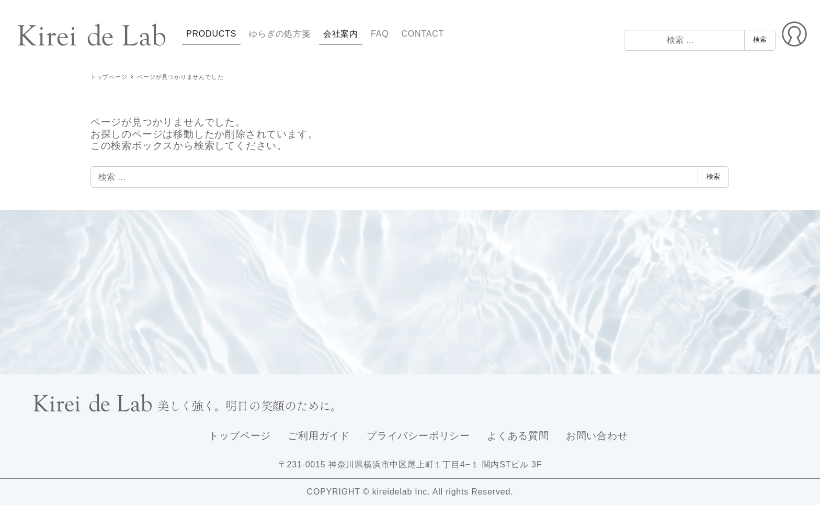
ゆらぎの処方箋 (280, 33)
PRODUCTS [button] (211, 33)
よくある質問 (518, 435)
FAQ (380, 33)
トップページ (240, 435)
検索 (760, 39)
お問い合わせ (597, 435)
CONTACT (422, 33)
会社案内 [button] (340, 33)
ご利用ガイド (319, 435)
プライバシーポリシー (418, 435)
